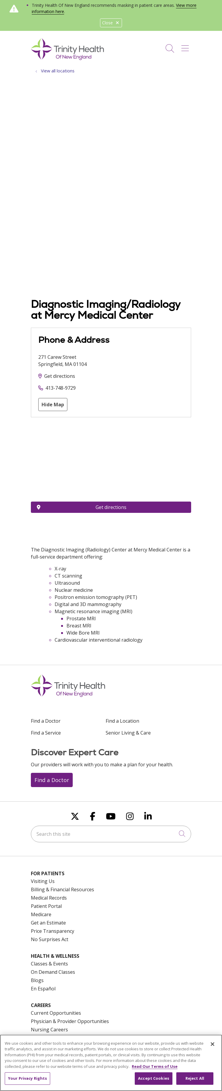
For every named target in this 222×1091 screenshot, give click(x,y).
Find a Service (46, 733)
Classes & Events (49, 963)
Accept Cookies (153, 1078)
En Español (43, 988)
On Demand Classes (53, 972)
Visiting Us (43, 881)
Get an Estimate (48, 922)
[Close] (212, 1044)
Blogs (37, 980)
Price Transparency (52, 931)
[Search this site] (111, 834)
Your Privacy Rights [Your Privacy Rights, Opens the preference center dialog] (27, 1078)
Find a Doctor (46, 721)
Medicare (41, 914)
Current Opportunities (56, 1013)
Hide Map (53, 404)
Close (111, 23)
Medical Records (49, 898)
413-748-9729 (60, 388)
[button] (186, 46)
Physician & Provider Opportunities (70, 1021)
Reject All (194, 1078)
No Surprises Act (49, 939)
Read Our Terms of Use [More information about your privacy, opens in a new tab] (154, 1066)
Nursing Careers (49, 1029)
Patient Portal (46, 906)
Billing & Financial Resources (62, 889)
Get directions (59, 376)
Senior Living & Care (128, 733)
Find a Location (122, 721)
